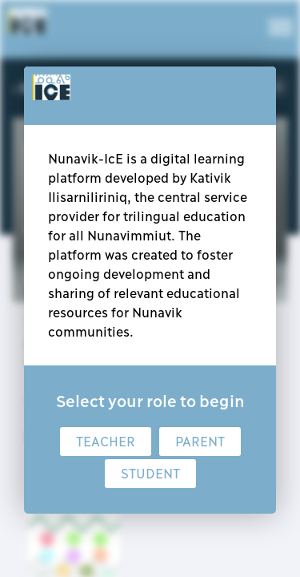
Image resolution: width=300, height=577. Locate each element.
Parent (200, 441)
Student (150, 473)
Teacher (105, 441)
